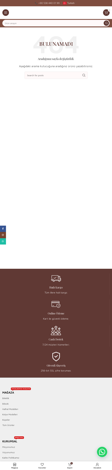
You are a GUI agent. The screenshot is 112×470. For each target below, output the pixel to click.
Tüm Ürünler (8, 425)
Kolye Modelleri (9, 414)
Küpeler (6, 419)
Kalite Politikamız (10, 457)
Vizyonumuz (8, 452)
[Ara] (56, 23)
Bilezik (5, 403)
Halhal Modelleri (10, 409)
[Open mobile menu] (6, 12)
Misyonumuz (8, 447)
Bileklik (5, 398)
